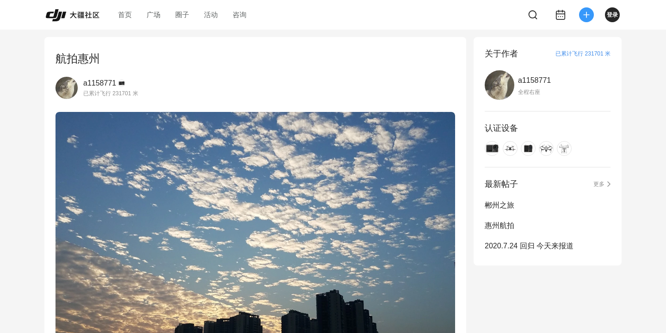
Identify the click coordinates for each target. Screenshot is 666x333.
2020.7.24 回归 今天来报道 (529, 246)
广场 (153, 14)
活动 (211, 14)
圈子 (182, 14)
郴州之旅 (499, 205)
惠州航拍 (499, 225)
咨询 (240, 14)
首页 (125, 14)
